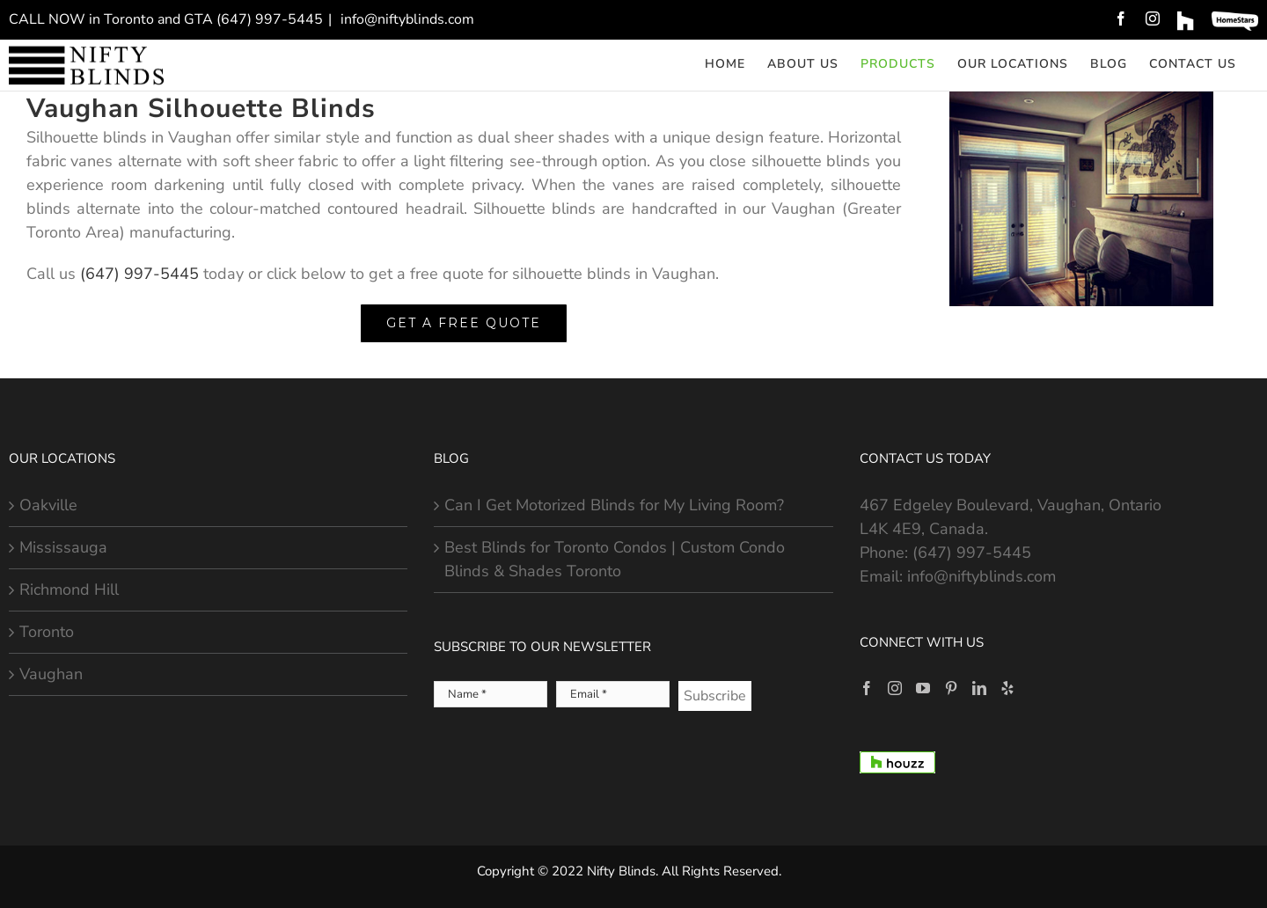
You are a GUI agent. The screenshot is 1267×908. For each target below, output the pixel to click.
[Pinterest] (951, 688)
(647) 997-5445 (139, 273)
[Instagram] (895, 688)
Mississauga (63, 547)
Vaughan (51, 674)
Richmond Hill (69, 589)
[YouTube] (923, 688)
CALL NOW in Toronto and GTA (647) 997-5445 (166, 19)
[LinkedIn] (979, 688)
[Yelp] (1007, 688)
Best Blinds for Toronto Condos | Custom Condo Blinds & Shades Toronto (614, 559)
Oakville (48, 505)
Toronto (46, 631)
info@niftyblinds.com (405, 19)
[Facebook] (867, 688)
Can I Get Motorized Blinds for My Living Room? (614, 505)
